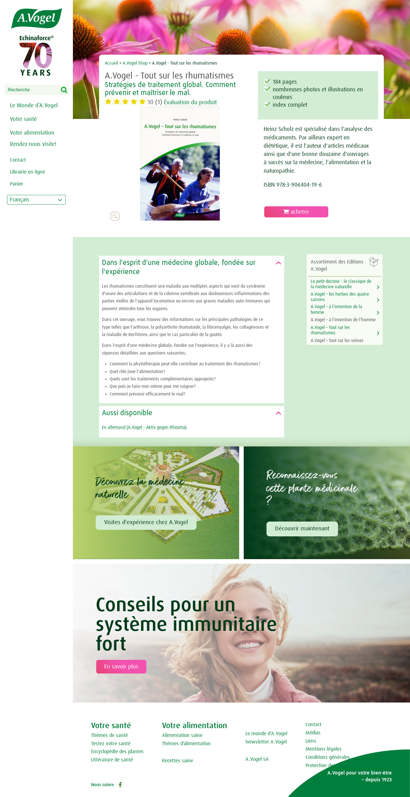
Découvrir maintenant (302, 529)
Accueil (111, 63)
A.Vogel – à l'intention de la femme (336, 309)
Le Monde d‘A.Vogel (34, 105)
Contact (313, 724)
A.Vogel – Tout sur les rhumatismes (330, 330)
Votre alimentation (32, 133)
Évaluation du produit (192, 102)
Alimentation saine (182, 735)
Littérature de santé (112, 760)
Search (67, 90)
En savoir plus (121, 667)
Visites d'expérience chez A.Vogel (146, 522)
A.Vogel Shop (135, 63)
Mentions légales (324, 749)
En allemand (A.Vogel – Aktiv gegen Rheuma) (144, 427)
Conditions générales (328, 757)
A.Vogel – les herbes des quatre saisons (340, 297)
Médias (313, 733)
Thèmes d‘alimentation (186, 743)
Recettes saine (177, 760)
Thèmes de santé (109, 735)
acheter (296, 212)
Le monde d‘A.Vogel (266, 733)
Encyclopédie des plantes (117, 751)
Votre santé (23, 119)
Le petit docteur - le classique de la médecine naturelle (341, 284)
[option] (180, 164)
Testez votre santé (110, 743)
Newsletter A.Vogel (266, 742)
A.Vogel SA (257, 759)
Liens (311, 741)
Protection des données (330, 765)
